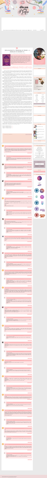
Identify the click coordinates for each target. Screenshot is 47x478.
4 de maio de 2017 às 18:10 (27, 410)
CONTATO (30, 30)
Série (36, 102)
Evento (43, 97)
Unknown (7, 146)
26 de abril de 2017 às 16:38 (27, 198)
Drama (37, 97)
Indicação (37, 99)
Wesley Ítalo (7, 270)
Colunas (43, 94)
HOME (4, 30)
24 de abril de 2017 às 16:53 (27, 146)
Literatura (43, 100)
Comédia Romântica (36, 95)
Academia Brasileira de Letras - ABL (39, 157)
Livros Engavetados (8, 428)
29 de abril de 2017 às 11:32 (27, 270)
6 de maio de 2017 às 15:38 (27, 444)
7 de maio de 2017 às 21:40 (27, 262)
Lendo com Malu (37, 100)
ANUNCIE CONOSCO (25, 30)
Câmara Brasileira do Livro (39, 149)
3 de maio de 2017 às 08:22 (27, 376)
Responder (29, 162)
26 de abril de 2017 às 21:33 (27, 219)
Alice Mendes (7, 342)
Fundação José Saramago (39, 150)
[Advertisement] (23, 22)
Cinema (37, 94)
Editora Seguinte (21, 53)
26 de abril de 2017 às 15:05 (27, 181)
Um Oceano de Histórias (8, 381)
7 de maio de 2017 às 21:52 (27, 368)
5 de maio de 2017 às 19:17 (27, 428)
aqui (10, 68)
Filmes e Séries (18, 30)
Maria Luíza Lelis (10, 156)
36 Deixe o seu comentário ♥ (8, 134)
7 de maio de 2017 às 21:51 (27, 351)
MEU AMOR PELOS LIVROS (8, 239)
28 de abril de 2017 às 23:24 (27, 253)
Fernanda (7, 164)
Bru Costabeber (8, 376)
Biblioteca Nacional (39, 148)
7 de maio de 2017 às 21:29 (27, 156)
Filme (37, 98)
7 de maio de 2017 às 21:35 (27, 228)
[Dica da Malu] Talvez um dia (40, 129)
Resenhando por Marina (8, 363)
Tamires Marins (8, 307)
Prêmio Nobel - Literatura (39, 156)
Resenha (24, 53)
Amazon (15, 63)
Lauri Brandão (7, 181)
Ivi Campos (7, 236)
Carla (6, 219)
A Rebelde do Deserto (15, 53)
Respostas (5, 170)
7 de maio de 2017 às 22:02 (27, 453)
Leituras (43, 99)
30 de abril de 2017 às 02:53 (27, 307)
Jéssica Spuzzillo (8, 198)
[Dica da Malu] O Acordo (40, 126)
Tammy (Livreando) (8, 253)
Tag (42, 102)
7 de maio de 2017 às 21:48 (27, 335)
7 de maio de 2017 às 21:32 (27, 190)
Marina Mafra (7, 360)
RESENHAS (13, 30)
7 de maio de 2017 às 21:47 (27, 317)
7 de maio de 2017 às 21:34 (27, 210)
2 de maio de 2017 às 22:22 (27, 360)
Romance (43, 101)
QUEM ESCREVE (8, 30)
